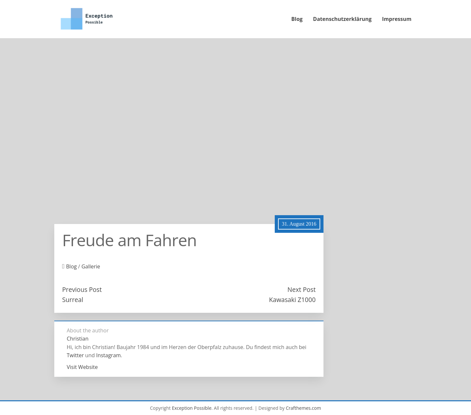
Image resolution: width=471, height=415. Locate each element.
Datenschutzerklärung (342, 19)
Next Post (302, 289)
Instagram (108, 355)
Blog (297, 19)
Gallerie (90, 266)
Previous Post (82, 289)
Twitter (75, 355)
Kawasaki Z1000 (292, 299)
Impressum (396, 19)
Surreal (72, 299)
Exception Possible (191, 408)
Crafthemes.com (303, 408)
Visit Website (82, 367)
